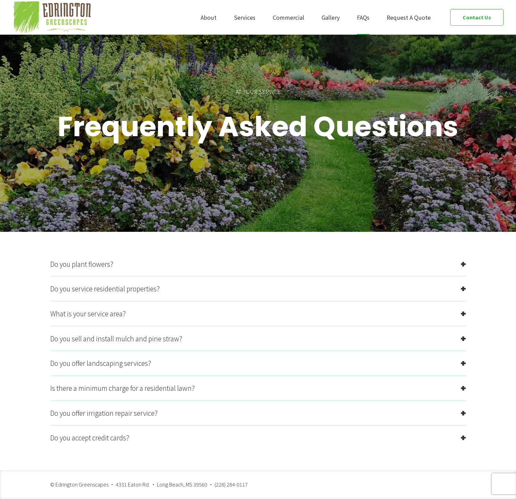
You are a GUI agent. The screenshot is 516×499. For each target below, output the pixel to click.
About (209, 17)
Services (244, 17)
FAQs (363, 17)
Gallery (331, 17)
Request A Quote (409, 17)
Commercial (288, 17)
